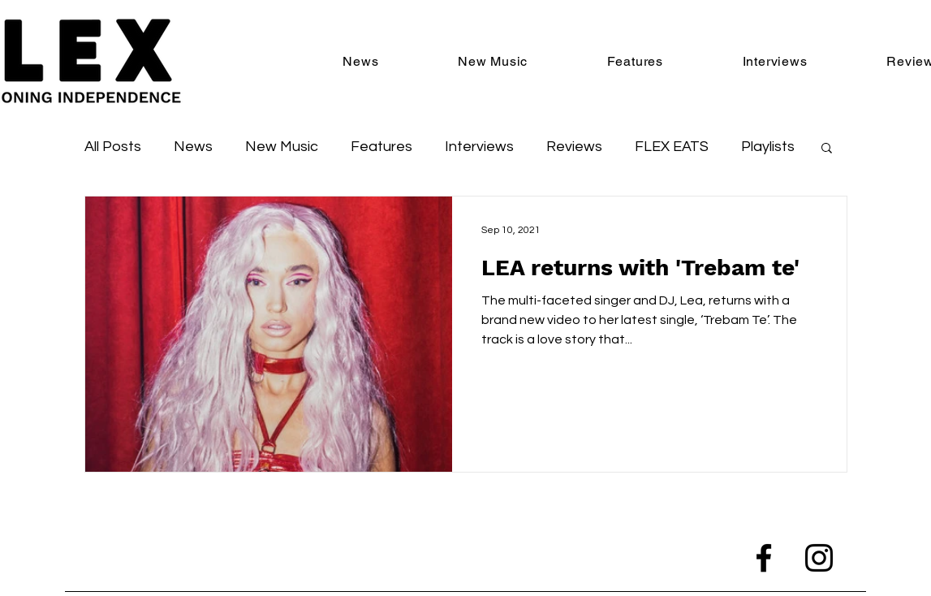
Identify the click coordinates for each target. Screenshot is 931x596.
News (193, 146)
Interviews (479, 146)
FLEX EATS (672, 146)
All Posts (112, 146)
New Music (281, 146)
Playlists (768, 146)
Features (381, 146)
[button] (826, 149)
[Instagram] (819, 558)
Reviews (574, 146)
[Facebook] (763, 558)
